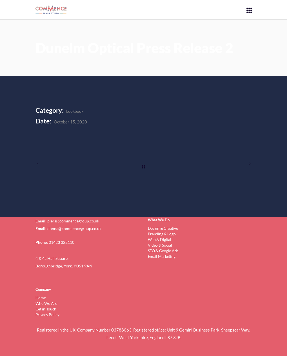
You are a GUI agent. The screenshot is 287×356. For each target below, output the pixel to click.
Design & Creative (163, 228)
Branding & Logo (162, 233)
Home (40, 297)
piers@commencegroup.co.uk (73, 220)
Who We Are (46, 303)
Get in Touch (46, 309)
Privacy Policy (47, 314)
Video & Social (160, 245)
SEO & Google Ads (163, 250)
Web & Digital (159, 239)
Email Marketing (161, 256)
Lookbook (74, 111)
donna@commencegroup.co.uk (74, 228)
